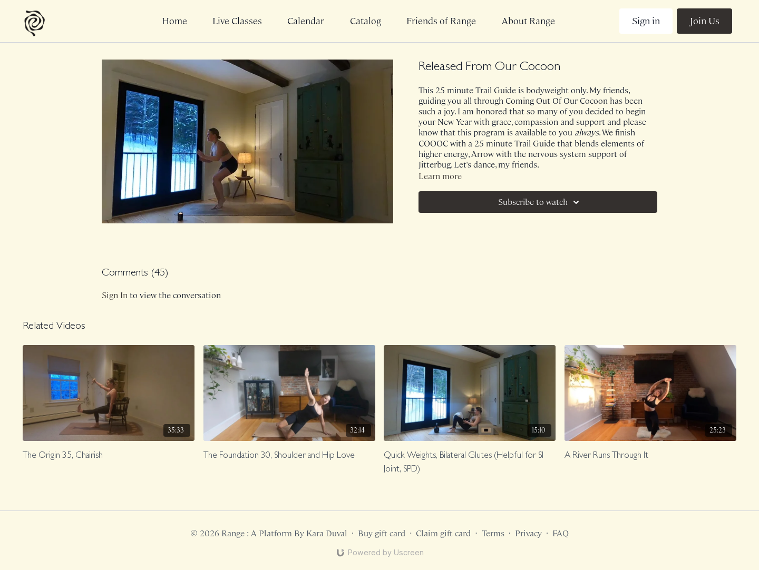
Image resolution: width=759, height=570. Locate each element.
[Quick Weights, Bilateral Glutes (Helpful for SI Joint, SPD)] (470, 462)
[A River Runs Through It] (650, 456)
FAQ (560, 533)
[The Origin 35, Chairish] (108, 456)
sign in (115, 295)
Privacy (528, 533)
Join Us (704, 21)
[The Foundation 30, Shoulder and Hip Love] (289, 456)
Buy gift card (381, 533)
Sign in (646, 21)
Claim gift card (443, 533)
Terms (493, 533)
